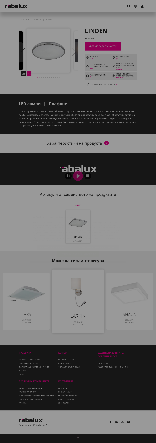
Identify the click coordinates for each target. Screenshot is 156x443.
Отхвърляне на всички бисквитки (97, 233)
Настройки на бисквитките (55, 233)
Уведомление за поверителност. (63, 226)
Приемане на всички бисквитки (78, 239)
